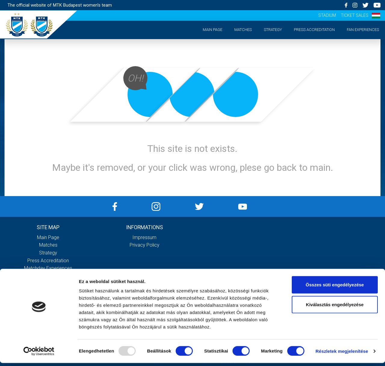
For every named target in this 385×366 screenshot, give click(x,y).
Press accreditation (314, 29)
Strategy (273, 29)
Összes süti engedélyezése (335, 287)
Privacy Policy (144, 245)
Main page (212, 29)
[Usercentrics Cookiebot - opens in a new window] (39, 354)
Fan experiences (363, 29)
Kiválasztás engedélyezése (335, 307)
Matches (243, 29)
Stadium (327, 15)
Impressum (144, 237)
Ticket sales (354, 15)
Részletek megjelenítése (342, 354)
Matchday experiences (48, 268)
